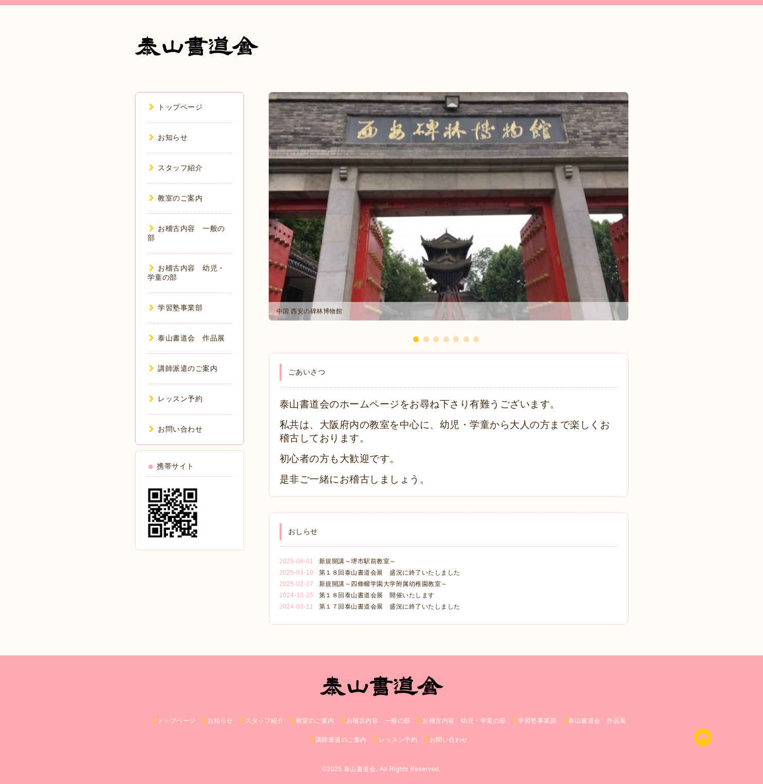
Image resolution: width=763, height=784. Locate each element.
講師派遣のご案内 (183, 368)
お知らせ (168, 137)
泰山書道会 (360, 769)
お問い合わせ (176, 429)
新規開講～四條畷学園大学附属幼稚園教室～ (383, 583)
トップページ (176, 107)
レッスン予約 (176, 399)
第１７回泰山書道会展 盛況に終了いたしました (389, 606)
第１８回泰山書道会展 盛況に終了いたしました (389, 572)
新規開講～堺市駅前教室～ (357, 561)
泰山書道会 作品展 (187, 338)
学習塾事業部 (176, 308)
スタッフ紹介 (176, 168)
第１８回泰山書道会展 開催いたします (377, 595)
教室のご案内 (176, 198)
